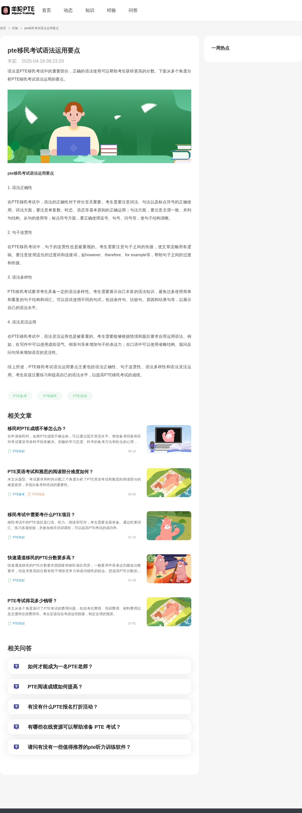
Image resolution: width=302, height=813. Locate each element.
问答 (133, 10)
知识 (89, 10)
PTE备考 (20, 396)
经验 (111, 10)
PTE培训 (80, 396)
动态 (68, 10)
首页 (46, 10)
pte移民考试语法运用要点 (41, 28)
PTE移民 (50, 396)
